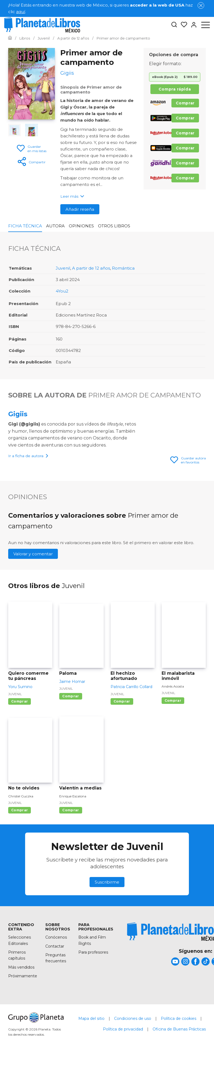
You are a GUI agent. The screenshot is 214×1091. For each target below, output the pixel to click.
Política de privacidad (123, 1072)
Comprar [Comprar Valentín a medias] (70, 853)
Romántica (123, 268)
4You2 (62, 291)
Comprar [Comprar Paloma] (70, 739)
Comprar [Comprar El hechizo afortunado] (122, 744)
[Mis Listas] (182, 25)
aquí (20, 11)
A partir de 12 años (91, 268)
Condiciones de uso (132, 1061)
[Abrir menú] (205, 24)
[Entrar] (192, 25)
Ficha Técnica (25, 225)
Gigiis (17, 414)
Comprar (185, 103)
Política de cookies (178, 1061)
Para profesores (93, 995)
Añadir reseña (80, 209)
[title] (175, 1004)
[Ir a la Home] (10, 38)
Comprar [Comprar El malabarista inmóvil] (173, 744)
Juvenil (63, 268)
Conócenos (56, 980)
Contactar (54, 989)
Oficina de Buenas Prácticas (179, 1072)
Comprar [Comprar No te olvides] (19, 853)
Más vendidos (21, 1010)
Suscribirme (107, 925)
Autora (55, 225)
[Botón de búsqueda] (174, 25)
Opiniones (81, 225)
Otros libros (114, 225)
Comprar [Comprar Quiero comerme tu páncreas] (19, 744)
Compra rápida (175, 89)
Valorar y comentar (33, 596)
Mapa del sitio (91, 1061)
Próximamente (22, 1019)
